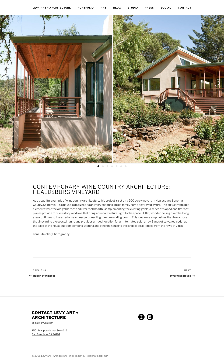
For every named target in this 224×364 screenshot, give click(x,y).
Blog (117, 7)
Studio (133, 7)
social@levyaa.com (42, 322)
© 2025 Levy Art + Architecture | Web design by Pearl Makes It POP (70, 355)
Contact (184, 7)
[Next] (218, 83)
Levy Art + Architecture (52, 7)
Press (149, 7)
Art (103, 7)
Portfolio (86, 7)
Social (166, 7)
